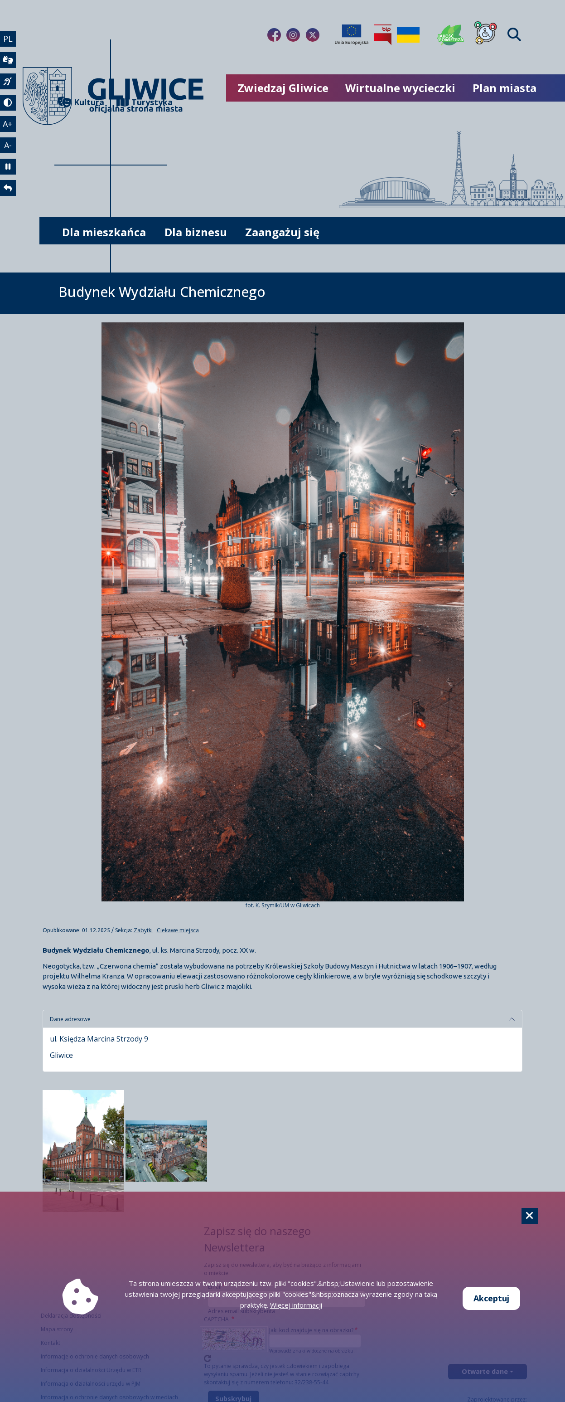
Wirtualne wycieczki (400, 87)
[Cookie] (530, 1216)
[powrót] (8, 191)
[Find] (514, 34)
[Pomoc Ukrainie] (408, 35)
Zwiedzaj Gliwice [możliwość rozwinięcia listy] (282, 87)
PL (8, 38)
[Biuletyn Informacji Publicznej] (382, 35)
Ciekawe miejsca (178, 930)
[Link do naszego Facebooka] (274, 35)
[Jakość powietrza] (450, 35)
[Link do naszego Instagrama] (293, 35)
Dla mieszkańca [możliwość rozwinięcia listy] (104, 231)
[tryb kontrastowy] (8, 104)
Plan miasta (504, 87)
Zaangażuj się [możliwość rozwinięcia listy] (282, 231)
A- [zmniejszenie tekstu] (8, 147)
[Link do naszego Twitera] (312, 35)
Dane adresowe (70, 1019)
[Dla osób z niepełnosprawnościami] (485, 35)
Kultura (81, 102)
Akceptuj (491, 1298)
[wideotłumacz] (8, 61)
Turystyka (141, 102)
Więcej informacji (296, 1305)
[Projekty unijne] (351, 35)
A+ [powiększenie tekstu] (8, 125)
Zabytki (143, 930)
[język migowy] (8, 82)
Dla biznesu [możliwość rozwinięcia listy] (195, 231)
